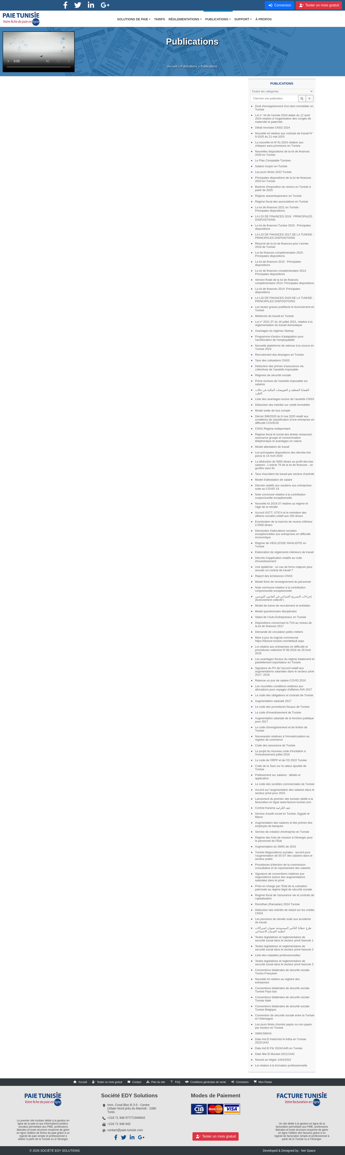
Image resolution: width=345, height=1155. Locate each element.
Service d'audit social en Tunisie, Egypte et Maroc (282, 815)
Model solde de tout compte (272, 410)
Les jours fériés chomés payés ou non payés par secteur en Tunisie (283, 1026)
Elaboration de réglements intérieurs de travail (284, 552)
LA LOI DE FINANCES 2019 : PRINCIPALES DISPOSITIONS (283, 218)
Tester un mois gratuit (109, 1082)
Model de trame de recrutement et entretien (282, 605)
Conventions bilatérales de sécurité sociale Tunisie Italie (282, 999)
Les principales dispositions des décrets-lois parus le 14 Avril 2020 (283, 454)
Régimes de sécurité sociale (273, 375)
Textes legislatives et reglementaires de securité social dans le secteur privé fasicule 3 (284, 962)
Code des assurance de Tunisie (275, 745)
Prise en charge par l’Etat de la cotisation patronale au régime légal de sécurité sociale (283, 887)
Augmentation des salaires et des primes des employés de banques (283, 824)
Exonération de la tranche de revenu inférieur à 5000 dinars (284, 523)
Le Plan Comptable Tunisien (273, 160)
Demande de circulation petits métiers (279, 631)
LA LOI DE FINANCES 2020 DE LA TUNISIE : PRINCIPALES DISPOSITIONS (284, 299)
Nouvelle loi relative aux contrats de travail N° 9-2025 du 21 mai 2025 (284, 135)
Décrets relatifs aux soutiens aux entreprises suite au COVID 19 (283, 487)
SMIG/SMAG (263, 1033)
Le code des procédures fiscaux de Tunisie (282, 706)
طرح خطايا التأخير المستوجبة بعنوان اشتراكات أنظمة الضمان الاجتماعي (283, 929)
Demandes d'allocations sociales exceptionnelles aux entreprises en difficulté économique (283, 534)
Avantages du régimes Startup (274, 330)
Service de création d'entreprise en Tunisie (282, 831)
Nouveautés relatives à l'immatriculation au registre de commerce (282, 738)
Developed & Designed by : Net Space (289, 1150)
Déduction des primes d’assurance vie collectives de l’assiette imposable (279, 367)
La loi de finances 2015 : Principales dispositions (278, 263)
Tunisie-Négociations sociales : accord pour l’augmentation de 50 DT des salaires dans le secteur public (284, 856)
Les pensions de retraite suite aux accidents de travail (283, 920)
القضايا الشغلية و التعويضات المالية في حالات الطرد (282, 391)
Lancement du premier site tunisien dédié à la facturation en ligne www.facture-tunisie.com (284, 800)
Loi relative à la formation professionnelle (281, 1065)
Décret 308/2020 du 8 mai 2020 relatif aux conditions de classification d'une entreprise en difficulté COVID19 (284, 420)
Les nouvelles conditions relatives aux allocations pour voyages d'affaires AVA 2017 (283, 688)
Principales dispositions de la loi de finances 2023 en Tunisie (283, 179)
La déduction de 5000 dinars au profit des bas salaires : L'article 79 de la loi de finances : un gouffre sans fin (284, 465)
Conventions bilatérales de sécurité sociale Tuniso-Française (282, 971)
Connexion (242, 1082)
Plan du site (158, 1082)
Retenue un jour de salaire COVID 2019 (280, 680)
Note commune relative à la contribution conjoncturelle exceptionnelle (280, 496)
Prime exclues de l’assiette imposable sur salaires (281, 382)
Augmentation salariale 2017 (273, 701)
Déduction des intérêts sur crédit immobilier (282, 404)
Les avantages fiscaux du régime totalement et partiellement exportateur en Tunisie (285, 660)
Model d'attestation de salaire (273, 479)
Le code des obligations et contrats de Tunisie (284, 695)
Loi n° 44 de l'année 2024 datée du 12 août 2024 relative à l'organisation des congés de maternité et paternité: (283, 118)
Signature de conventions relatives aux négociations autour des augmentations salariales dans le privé (280, 877)
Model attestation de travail (272, 446)
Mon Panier (265, 1082)
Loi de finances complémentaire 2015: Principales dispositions (279, 254)
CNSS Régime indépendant (272, 428)
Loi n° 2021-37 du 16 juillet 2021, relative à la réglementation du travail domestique (284, 323)
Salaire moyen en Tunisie (271, 166)
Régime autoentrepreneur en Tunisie (278, 195)
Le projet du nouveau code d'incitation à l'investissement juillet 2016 (280, 752)
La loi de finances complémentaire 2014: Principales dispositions (281, 272)
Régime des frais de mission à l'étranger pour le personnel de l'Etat (284, 839)
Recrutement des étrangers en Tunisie (279, 354)
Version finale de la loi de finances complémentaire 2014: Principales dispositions (284, 281)
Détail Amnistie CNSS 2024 (272, 127)
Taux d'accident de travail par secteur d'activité (284, 474)
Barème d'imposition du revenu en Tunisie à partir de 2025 (283, 188)
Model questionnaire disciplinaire (276, 611)
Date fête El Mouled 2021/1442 (275, 1054)
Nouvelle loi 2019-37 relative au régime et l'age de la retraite (281, 505)
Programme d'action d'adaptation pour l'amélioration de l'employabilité (279, 338)
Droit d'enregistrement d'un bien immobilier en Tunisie (284, 107)
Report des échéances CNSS (274, 576)
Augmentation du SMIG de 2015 (275, 846)
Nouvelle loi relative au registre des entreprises (277, 980)
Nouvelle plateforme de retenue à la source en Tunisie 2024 (284, 347)
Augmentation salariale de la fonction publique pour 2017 (284, 720)
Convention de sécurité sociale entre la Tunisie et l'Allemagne (285, 1017)
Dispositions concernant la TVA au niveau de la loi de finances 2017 (283, 624)
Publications (189, 70)
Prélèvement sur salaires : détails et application (278, 776)
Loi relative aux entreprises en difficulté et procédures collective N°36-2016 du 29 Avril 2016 (283, 650)
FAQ (177, 1082)
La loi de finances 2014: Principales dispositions (277, 290)
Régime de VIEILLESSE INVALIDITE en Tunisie (280, 544)
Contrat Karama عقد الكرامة (273, 808)
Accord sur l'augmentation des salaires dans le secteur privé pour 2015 (284, 791)
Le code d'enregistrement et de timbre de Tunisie (281, 729)
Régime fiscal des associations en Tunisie (281, 201)
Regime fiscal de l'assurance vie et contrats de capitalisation (284, 896)
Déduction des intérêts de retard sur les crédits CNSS (285, 911)
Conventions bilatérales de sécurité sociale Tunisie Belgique (282, 1008)
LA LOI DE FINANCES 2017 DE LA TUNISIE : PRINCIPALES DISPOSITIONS (284, 236)
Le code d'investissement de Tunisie (278, 712)
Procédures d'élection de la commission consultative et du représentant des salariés (283, 866)
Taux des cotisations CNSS (272, 360)
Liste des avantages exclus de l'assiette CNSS (284, 399)
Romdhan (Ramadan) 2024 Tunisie (277, 904)
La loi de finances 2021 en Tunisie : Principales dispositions (277, 209)
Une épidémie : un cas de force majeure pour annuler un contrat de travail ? (284, 568)
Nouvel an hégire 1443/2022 (273, 1059)
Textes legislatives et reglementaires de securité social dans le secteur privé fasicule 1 (284, 938)
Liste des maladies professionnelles (277, 955)
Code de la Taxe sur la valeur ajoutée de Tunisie (280, 767)
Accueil (172, 70)
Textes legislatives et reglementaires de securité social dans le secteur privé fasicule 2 (284, 947)
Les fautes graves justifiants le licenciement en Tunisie (284, 308)
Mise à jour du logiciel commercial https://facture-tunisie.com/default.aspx (279, 639)
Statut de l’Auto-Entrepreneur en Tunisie (280, 617)
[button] (133, 19)
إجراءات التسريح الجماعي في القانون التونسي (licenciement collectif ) (283, 598)
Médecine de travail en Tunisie (274, 316)
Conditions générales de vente (208, 1082)
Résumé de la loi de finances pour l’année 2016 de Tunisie (282, 245)
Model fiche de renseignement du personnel (283, 581)
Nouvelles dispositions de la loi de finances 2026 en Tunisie (282, 153)
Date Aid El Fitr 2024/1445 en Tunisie (279, 1048)
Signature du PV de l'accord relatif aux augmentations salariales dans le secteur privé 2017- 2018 (284, 671)
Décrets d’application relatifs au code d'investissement (278, 559)
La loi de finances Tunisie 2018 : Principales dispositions (283, 227)
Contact (136, 1082)
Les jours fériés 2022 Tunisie (273, 172)
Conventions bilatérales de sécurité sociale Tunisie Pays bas (282, 989)
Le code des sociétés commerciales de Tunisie (285, 784)
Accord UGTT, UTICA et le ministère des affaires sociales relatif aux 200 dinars (281, 514)
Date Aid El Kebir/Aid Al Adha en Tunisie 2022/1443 (280, 1040)
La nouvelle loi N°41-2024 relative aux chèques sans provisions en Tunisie (279, 144)
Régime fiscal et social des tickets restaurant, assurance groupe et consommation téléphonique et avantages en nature (284, 438)
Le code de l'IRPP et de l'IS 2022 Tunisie (281, 760)
